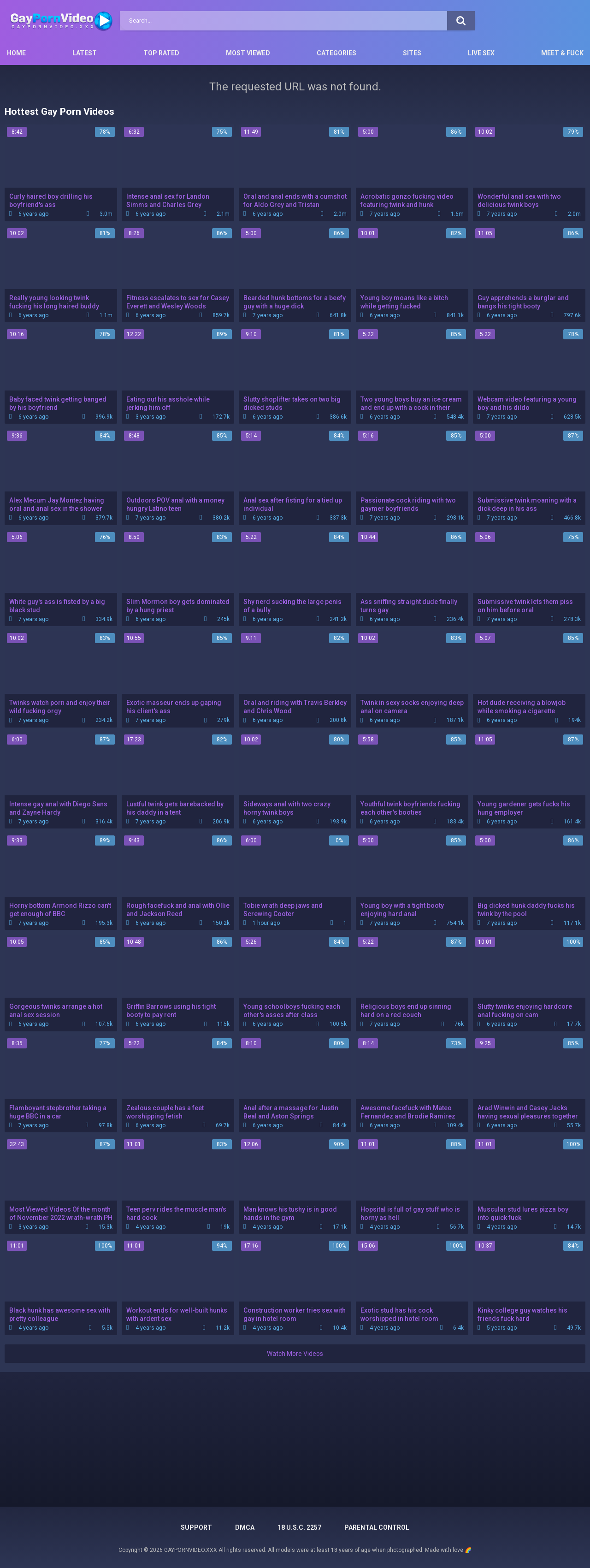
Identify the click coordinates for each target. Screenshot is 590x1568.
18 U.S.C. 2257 (299, 1527)
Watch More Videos (295, 1353)
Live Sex (481, 53)
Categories (336, 53)
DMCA (244, 1527)
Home (16, 53)
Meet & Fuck (562, 53)
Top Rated (161, 53)
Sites (412, 53)
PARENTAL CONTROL (376, 1527)
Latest (84, 53)
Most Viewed (248, 53)
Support (196, 1527)
